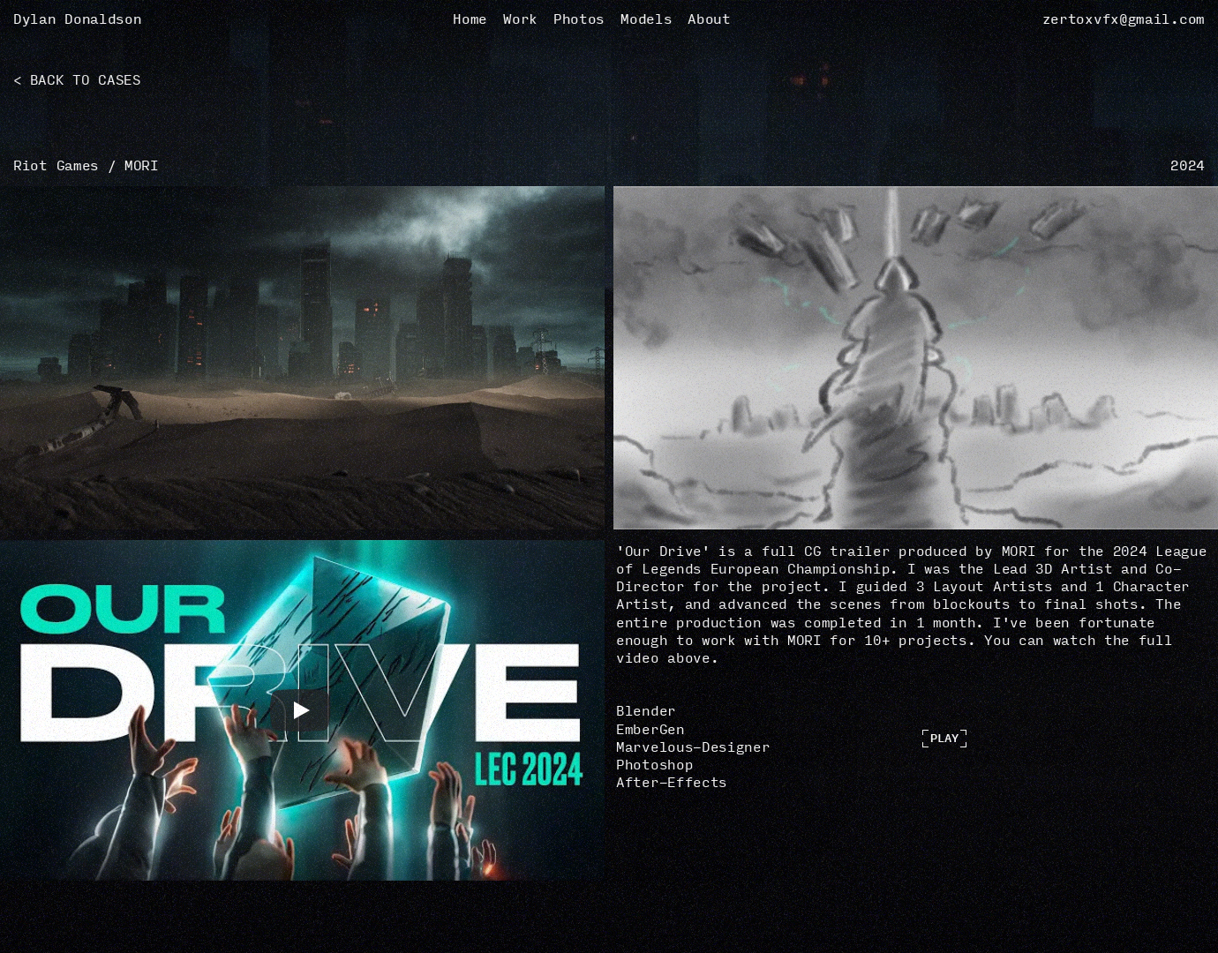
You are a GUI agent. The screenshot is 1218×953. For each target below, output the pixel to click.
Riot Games (56, 166)
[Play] (300, 710)
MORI (141, 166)
